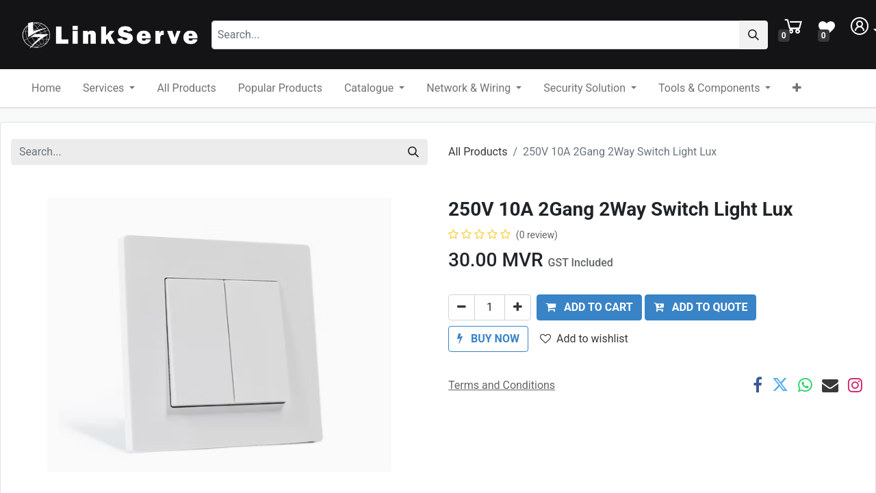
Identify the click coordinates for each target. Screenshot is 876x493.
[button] (797, 88)
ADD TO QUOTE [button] (701, 307)
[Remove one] (461, 307)
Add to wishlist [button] (584, 338)
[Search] (761, 35)
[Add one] (517, 307)
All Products (477, 151)
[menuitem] (46, 88)
